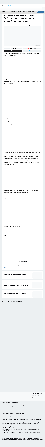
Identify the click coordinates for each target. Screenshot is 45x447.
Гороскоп (3, 405)
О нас (24, 406)
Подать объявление (34, 8)
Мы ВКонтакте (19, 8)
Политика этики (15, 405)
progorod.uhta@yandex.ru (6, 417)
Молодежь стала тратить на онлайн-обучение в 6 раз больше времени (22, 266)
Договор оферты (15, 402)
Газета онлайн (4, 8)
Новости (13, 408)
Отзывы (13, 406)
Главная (3, 408)
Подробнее (10, 440)
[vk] (5, 236)
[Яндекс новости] (32, 48)
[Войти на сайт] (42, 6)
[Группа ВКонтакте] (13, 48)
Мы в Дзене (27, 8)
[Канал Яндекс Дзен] (13, 51)
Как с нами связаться (5, 406)
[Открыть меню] (2, 6)
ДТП (23, 402)
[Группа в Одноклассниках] (35, 395)
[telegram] (9, 236)
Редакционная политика (27, 405)
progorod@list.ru (26, 416)
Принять (41, 12)
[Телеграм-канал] (32, 51)
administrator (37, 25)
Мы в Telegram (12, 8)
